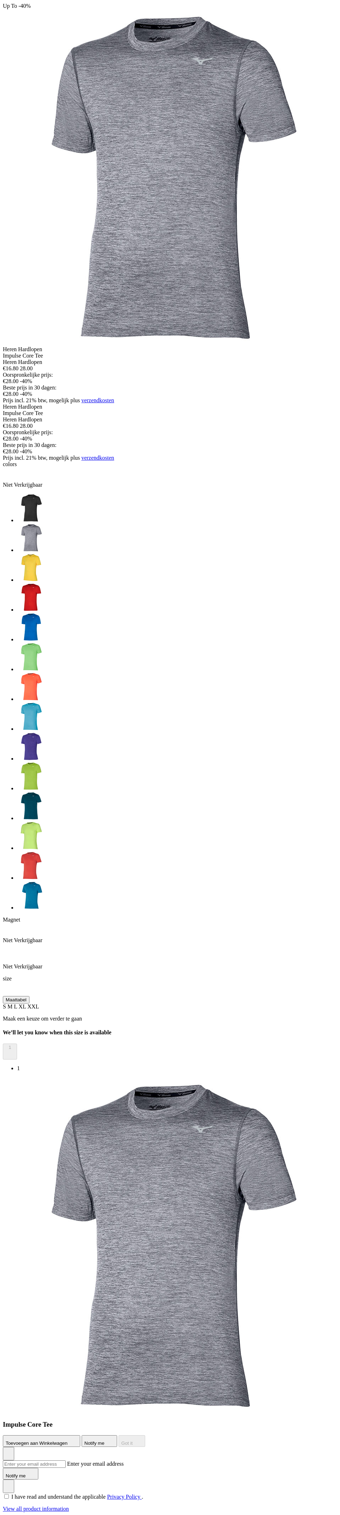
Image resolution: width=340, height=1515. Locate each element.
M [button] (10, 1006)
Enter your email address (95, 1464)
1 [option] (18, 1068)
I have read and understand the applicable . (77, 1497)
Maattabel (16, 999)
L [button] (16, 1006)
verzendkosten (97, 400)
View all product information (36, 1509)
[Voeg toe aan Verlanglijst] (8, 1453)
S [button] (5, 1006)
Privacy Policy (124, 1497)
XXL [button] (33, 1006)
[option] (177, 509)
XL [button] (22, 1006)
